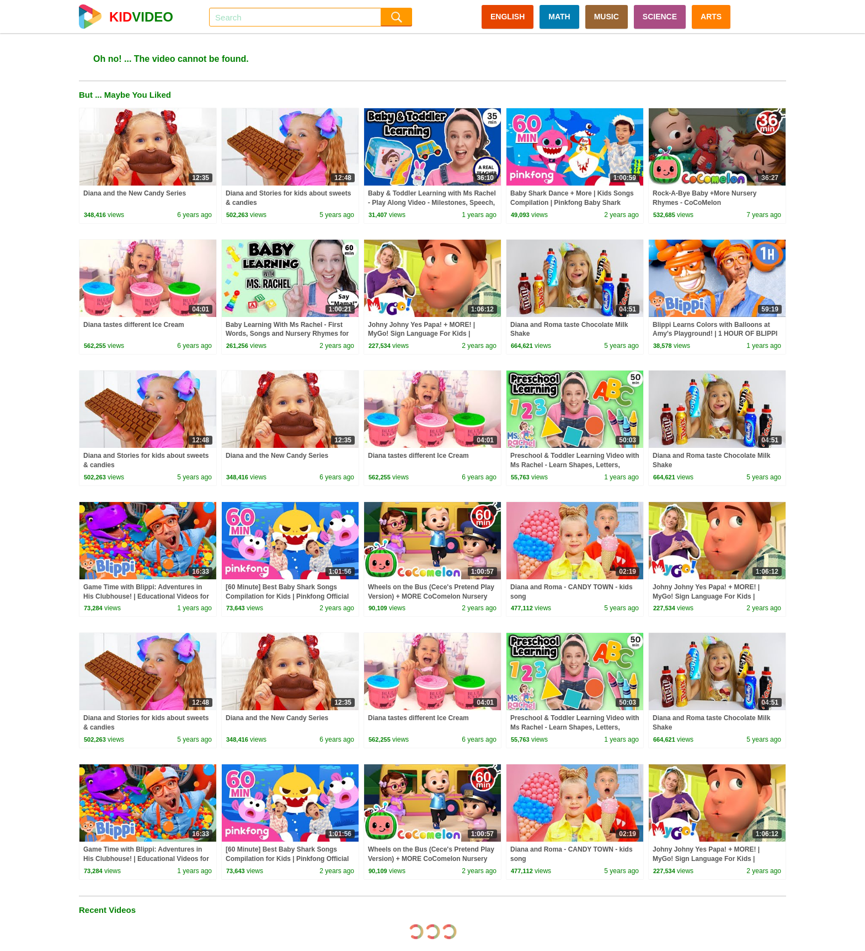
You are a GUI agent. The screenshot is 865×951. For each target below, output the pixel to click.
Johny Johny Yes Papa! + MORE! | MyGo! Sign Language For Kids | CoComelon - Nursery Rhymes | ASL (425, 334)
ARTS (711, 16)
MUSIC (606, 16)
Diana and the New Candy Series (134, 193)
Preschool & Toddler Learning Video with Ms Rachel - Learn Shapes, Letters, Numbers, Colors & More (574, 465)
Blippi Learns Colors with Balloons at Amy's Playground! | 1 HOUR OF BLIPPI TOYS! (715, 334)
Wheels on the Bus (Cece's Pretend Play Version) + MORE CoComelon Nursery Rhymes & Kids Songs (431, 596)
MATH (559, 16)
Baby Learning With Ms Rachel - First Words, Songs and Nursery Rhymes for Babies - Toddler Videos (287, 334)
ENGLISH (507, 16)
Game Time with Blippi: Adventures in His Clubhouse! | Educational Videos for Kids (146, 596)
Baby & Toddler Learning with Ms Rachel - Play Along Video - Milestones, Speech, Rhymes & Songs (432, 202)
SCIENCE (660, 16)
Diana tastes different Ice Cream (133, 325)
